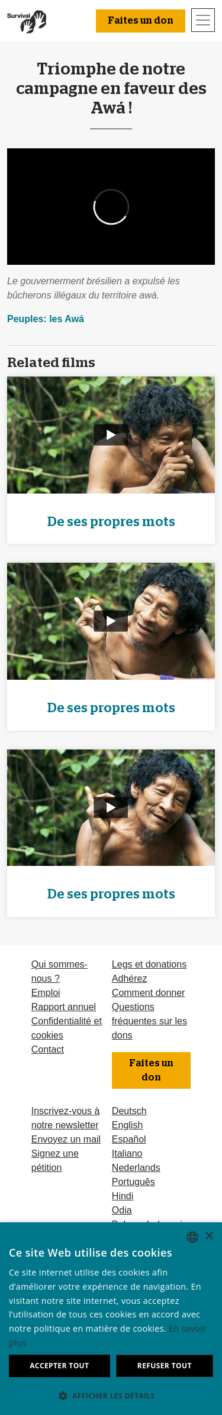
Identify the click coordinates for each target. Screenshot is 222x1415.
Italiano (127, 1153)
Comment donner (148, 993)
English (127, 1125)
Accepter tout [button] (59, 1366)
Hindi (122, 1196)
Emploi (45, 993)
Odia (122, 1210)
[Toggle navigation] (203, 20)
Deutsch (129, 1111)
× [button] (208, 1236)
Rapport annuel (63, 1007)
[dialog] (111, 1318)
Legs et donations (149, 964)
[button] (111, 1395)
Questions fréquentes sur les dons (149, 1021)
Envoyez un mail (66, 1139)
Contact (47, 1049)
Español (129, 1139)
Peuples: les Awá (45, 319)
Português (133, 1182)
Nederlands (136, 1168)
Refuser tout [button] (164, 1366)
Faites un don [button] (140, 20)
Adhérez (129, 978)
